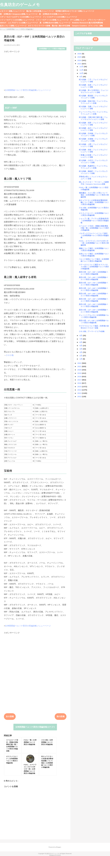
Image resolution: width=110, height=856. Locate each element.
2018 (79, 376)
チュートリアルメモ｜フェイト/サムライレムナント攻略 (93, 113)
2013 (79, 393)
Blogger (58, 847)
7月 (81, 339)
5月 (81, 346)
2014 (79, 390)
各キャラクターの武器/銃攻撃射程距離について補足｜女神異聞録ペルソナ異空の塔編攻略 (94, 202)
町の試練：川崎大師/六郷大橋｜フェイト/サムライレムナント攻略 (93, 118)
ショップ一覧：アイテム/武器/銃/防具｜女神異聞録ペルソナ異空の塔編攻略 (94, 221)
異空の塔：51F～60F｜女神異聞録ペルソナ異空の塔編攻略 (93, 289)
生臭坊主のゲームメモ (20, 4)
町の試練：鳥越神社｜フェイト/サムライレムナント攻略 (93, 167)
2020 (79, 370)
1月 (81, 359)
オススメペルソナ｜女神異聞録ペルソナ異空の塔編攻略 (94, 214)
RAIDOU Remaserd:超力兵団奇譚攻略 (87, 23)
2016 (79, 383)
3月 (81, 352)
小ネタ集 (10, 355)
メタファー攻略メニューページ (12, 11)
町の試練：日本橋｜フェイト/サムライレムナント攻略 (93, 134)
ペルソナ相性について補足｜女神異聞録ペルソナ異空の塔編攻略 (94, 260)
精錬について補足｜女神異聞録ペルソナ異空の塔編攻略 (94, 249)
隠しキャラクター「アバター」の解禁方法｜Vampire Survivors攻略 (94, 183)
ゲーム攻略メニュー (78, 20)
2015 (79, 387)
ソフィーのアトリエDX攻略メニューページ (17, 20)
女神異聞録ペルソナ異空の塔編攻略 (52, 49)
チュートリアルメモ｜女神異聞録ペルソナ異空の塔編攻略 (94, 316)
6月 (81, 342)
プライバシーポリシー (96, 20)
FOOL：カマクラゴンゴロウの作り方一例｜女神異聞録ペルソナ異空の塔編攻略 (94, 243)
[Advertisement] (35, 69)
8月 (81, 335)
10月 (82, 73)
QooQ (59, 855)
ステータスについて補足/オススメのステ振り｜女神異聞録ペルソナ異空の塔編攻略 (94, 267)
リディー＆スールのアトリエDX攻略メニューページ (20, 17)
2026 (79, 54)
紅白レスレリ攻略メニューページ (13, 26)
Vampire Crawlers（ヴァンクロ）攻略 (87, 26)
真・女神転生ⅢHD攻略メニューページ (54, 14)
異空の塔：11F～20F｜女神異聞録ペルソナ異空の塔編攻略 (93, 311)
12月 (82, 66)
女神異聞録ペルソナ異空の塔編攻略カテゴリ (35, 727)
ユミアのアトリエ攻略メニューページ (23, 23)
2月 (81, 356)
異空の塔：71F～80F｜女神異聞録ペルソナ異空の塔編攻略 (93, 278)
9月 (81, 77)
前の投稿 (61, 716)
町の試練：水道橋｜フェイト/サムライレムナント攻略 (93, 140)
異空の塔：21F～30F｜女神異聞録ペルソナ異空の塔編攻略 (93, 305)
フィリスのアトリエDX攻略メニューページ (60, 17)
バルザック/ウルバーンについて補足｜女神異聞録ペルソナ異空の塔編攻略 (94, 235)
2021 (79, 366)
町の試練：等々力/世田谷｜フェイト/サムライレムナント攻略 (93, 91)
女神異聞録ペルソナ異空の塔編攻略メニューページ (28, 90)
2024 (79, 60)
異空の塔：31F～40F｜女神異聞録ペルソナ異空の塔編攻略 (93, 300)
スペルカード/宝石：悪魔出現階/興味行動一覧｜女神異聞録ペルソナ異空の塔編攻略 (94, 228)
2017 (79, 380)
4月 (81, 349)
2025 (79, 57)
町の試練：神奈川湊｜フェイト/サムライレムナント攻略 (93, 102)
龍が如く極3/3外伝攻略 (61, 26)
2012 (79, 396)
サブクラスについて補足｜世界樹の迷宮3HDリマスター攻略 (94, 327)
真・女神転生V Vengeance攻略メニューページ (18, 14)
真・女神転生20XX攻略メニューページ (55, 23)
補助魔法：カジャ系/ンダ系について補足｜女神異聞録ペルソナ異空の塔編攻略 (94, 195)
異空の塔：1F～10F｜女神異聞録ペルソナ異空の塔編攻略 (94, 322)
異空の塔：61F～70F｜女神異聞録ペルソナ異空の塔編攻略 (93, 284)
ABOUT (3, 23)
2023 (79, 64)
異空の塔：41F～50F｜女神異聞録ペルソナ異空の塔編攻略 (93, 295)
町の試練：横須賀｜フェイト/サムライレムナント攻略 (93, 97)
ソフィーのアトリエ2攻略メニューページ (52, 20)
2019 (79, 373)
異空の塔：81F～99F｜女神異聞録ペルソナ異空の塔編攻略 (93, 273)
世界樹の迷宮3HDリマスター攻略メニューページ (74, 11)
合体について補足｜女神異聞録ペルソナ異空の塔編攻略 (94, 255)
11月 (82, 70)
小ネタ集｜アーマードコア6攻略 (91, 331)
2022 (79, 363)
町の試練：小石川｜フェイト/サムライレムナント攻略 (93, 161)
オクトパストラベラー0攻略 (39, 26)
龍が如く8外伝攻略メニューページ (40, 11)
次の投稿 (10, 716)
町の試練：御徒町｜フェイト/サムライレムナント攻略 (93, 172)
